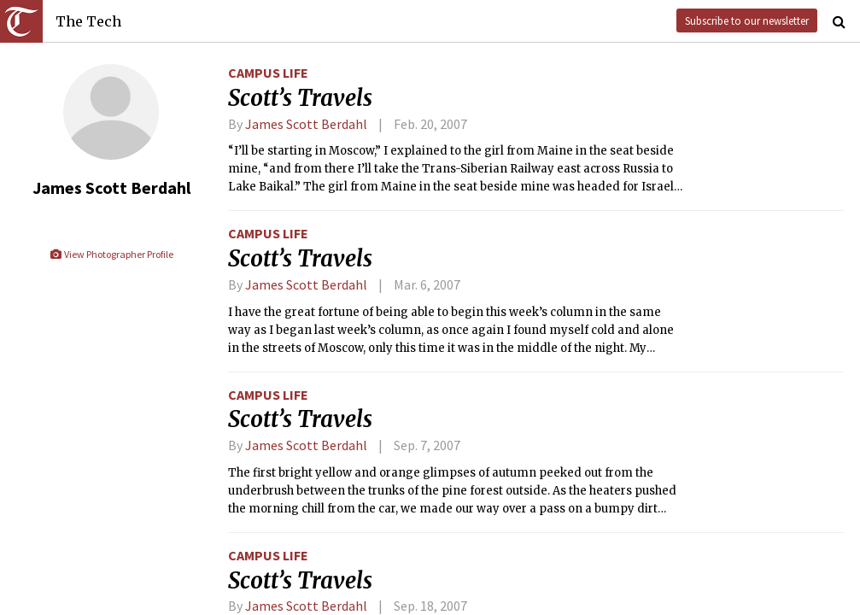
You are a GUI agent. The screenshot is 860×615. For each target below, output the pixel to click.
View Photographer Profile (111, 254)
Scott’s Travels (300, 98)
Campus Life (268, 72)
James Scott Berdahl (306, 123)
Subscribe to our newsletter (747, 20)
